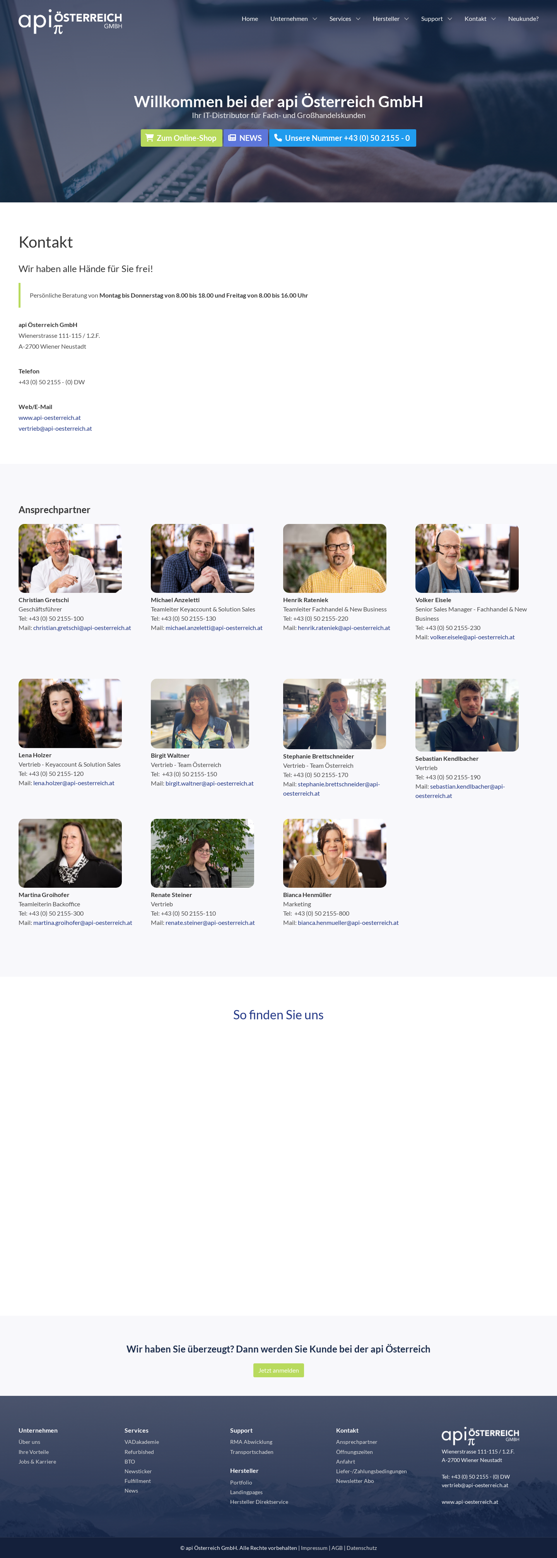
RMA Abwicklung (251, 1441)
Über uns (29, 1441)
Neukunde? (523, 18)
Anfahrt (345, 1461)
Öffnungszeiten (354, 1451)
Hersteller (386, 18)
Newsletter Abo (355, 1481)
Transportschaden (251, 1451)
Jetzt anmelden (278, 1370)
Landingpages (246, 1492)
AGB (337, 1547)
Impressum (314, 1547)
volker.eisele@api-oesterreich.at (472, 636)
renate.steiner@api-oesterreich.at (210, 922)
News (131, 1490)
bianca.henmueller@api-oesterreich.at (348, 922)
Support (432, 18)
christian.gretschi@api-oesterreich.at (82, 627)
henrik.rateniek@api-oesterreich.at (344, 627)
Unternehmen (289, 18)
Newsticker (138, 1471)
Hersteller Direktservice (259, 1501)
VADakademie (142, 1441)
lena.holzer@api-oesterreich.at (73, 782)
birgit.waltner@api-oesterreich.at (210, 783)
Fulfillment (138, 1481)
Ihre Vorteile (34, 1451)
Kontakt (476, 18)
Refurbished (139, 1451)
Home (250, 18)
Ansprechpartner (55, 509)
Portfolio (241, 1482)
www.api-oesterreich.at (50, 417)
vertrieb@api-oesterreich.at (55, 428)
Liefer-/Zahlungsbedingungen (371, 1471)
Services (340, 18)
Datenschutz (362, 1547)
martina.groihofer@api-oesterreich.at (82, 922)
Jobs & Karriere (37, 1461)
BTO (130, 1461)
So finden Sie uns (278, 1014)
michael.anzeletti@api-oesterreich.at (214, 627)
